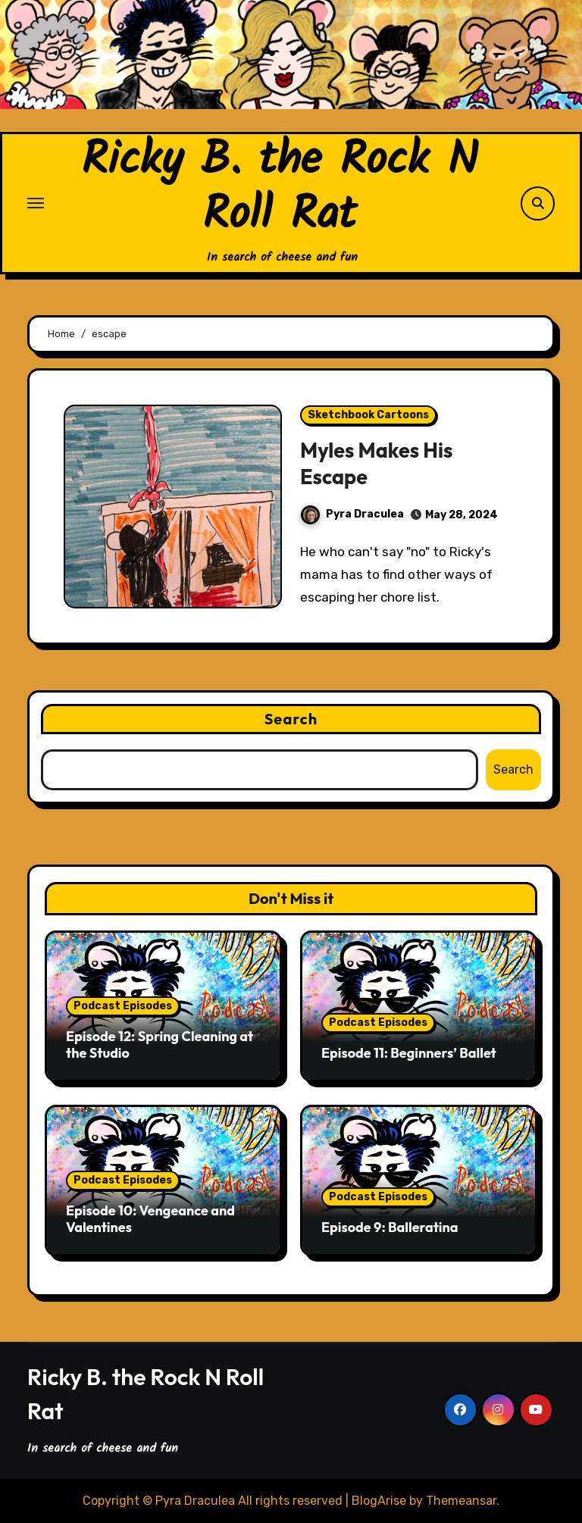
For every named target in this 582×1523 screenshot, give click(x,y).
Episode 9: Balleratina (389, 1227)
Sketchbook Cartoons (368, 414)
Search (291, 718)
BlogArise (379, 1500)
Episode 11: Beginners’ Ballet (408, 1053)
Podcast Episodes (123, 1005)
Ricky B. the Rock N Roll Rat (279, 188)
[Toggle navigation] (35, 203)
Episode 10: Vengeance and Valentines (150, 1219)
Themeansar (461, 1500)
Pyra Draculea (352, 514)
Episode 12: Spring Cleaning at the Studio (159, 1044)
